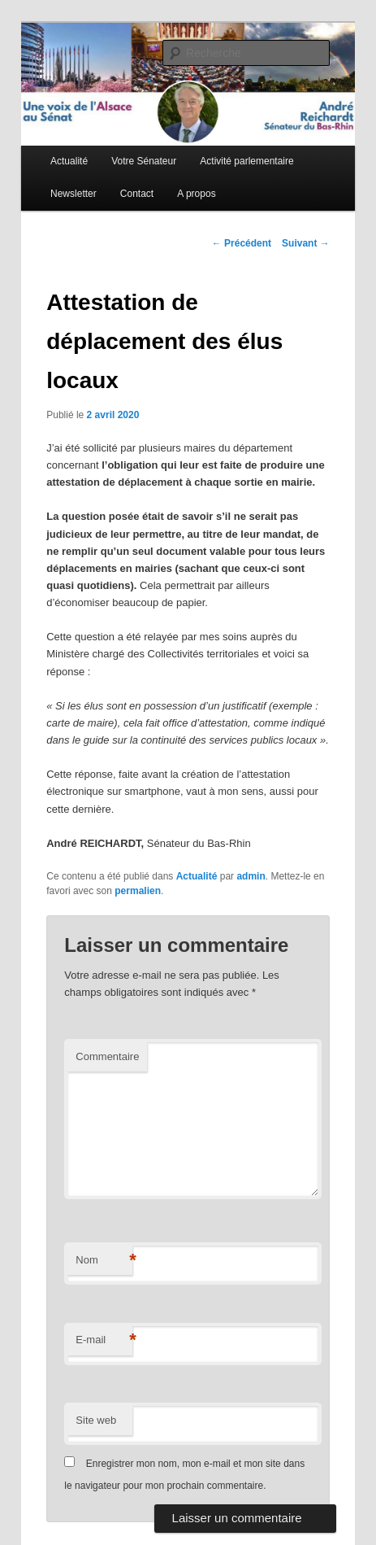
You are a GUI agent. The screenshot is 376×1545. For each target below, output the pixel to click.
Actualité (69, 161)
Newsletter (73, 193)
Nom (104, 1260)
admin (250, 876)
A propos (196, 193)
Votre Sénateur (143, 161)
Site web (96, 1420)
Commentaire (107, 1056)
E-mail (104, 1340)
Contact (136, 193)
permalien (138, 891)
